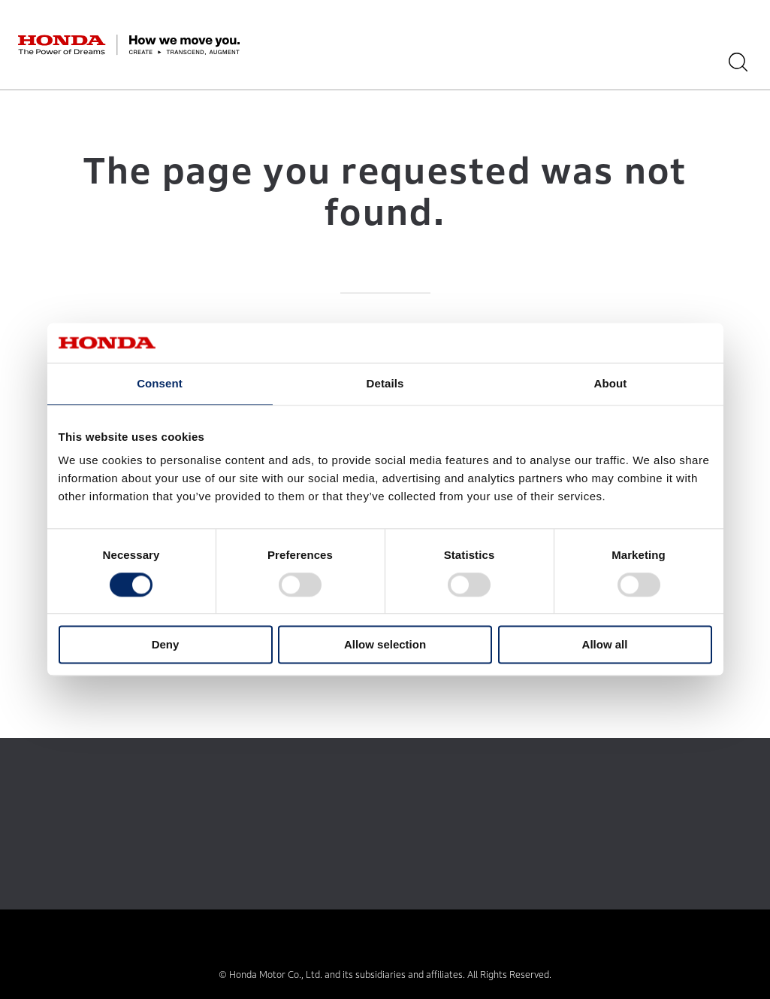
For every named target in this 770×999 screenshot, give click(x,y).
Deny (166, 645)
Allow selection (385, 645)
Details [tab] (385, 383)
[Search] (743, 62)
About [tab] (610, 383)
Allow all (605, 645)
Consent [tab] (160, 383)
